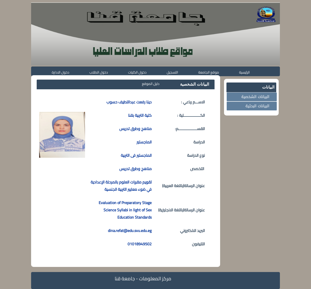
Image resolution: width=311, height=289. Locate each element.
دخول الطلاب (98, 72)
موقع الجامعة (208, 72)
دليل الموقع (150, 83)
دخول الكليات (137, 72)
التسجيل (172, 72)
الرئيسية (244, 72)
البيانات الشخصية (255, 96)
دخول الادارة (60, 72)
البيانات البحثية (257, 106)
